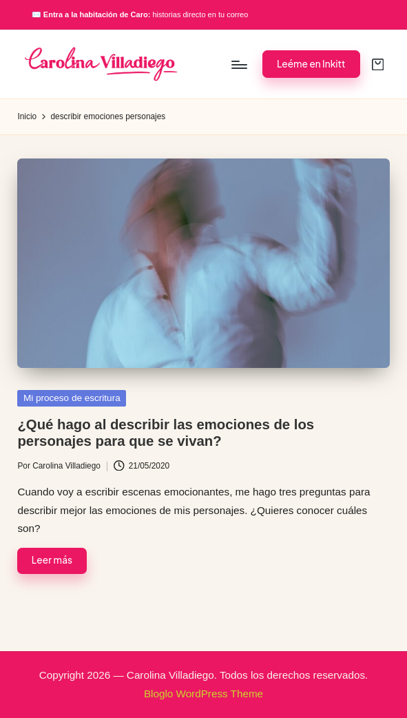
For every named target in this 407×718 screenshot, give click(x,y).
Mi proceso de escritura (72, 398)
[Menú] (238, 64)
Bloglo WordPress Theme (203, 693)
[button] (311, 64)
